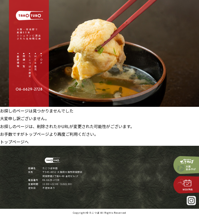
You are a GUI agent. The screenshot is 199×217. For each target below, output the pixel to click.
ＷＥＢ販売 (35, 63)
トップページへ (14, 142)
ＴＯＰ (41, 60)
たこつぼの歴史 (29, 66)
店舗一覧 (23, 61)
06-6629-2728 (51, 180)
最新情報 (18, 61)
